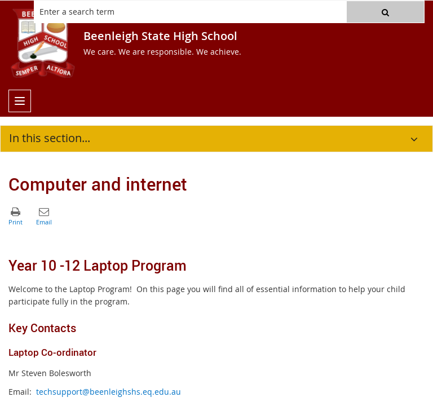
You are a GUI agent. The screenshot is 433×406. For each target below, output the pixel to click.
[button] (385, 12)
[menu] (19, 101)
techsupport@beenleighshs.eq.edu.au (108, 391)
